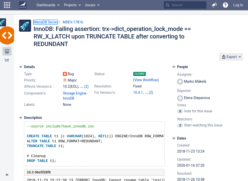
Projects (70, 5)
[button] (7, 5)
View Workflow (146, 80)
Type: (28, 74)
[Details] (21, 67)
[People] (174, 67)
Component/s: (35, 93)
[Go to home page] (23, 5)
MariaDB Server (46, 22)
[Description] (21, 117)
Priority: (30, 80)
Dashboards (46, 5)
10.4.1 (138, 92)
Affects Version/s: (38, 86)
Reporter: (184, 91)
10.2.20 (150, 92)
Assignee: (184, 74)
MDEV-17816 (73, 22)
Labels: (29, 105)
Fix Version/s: (105, 92)
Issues (90, 5)
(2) (86, 86)
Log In (238, 5)
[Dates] (174, 138)
